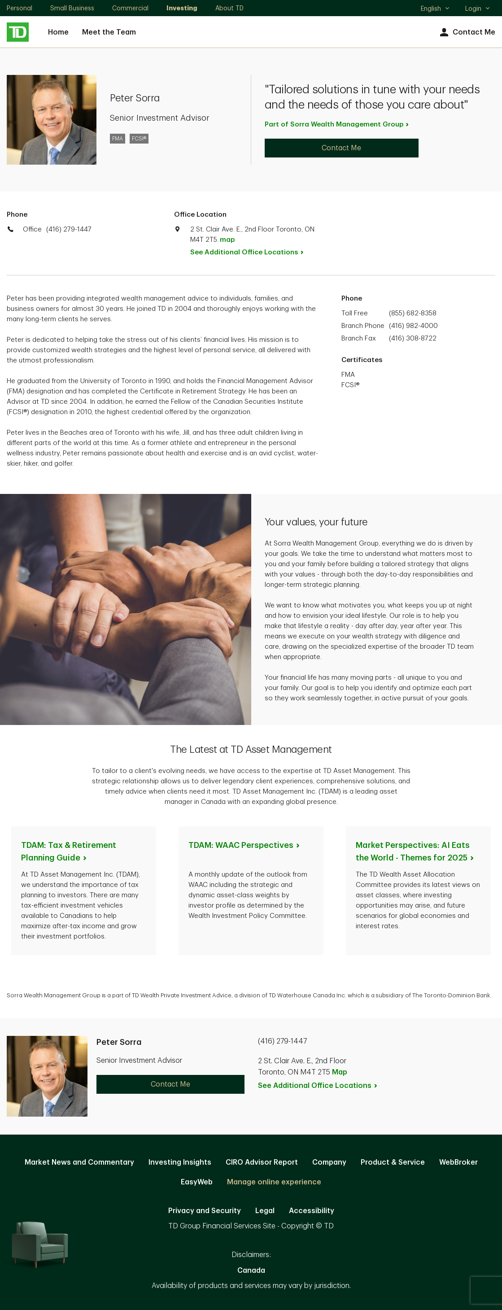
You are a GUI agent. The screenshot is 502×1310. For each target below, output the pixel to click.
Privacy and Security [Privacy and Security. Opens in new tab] (204, 1210)
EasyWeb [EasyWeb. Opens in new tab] (197, 1182)
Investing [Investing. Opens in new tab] (181, 8)
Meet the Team (109, 32)
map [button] (227, 239)
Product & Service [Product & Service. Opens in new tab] (393, 1162)
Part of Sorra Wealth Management (337, 124)
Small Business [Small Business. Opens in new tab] (72, 8)
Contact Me (466, 32)
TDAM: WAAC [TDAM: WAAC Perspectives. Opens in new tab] (244, 845)
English (435, 9)
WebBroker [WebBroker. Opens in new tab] (458, 1162)
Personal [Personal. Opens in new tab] (19, 8)
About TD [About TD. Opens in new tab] (229, 8)
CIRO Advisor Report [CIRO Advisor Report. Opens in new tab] (262, 1162)
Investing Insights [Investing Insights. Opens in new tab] (179, 1162)
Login (477, 8)
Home (58, 32)
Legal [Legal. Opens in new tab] (265, 1210)
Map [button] (339, 1072)
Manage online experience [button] (274, 1182)
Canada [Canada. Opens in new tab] (251, 1270)
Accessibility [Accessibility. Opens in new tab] (311, 1210)
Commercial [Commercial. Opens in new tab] (130, 8)
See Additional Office (252, 252)
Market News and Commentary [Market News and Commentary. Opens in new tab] (79, 1162)
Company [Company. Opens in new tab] (329, 1162)
